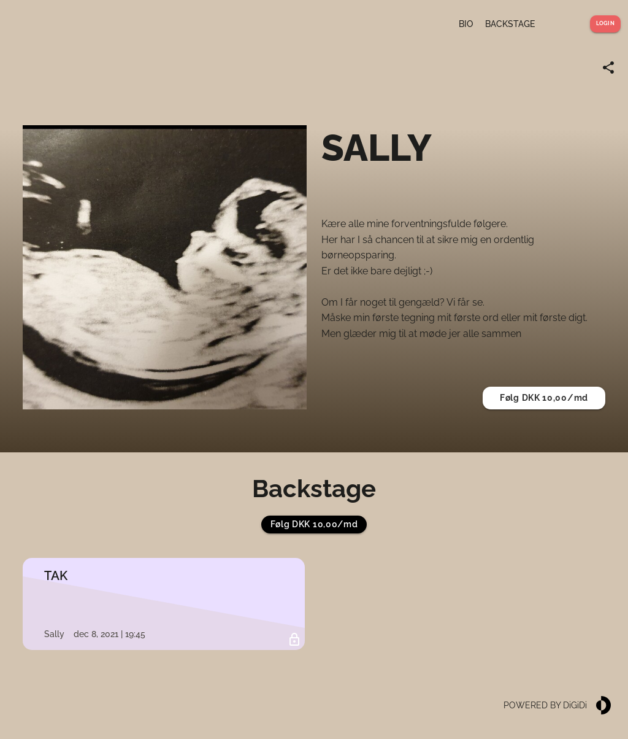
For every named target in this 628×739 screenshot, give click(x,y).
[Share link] (608, 67)
